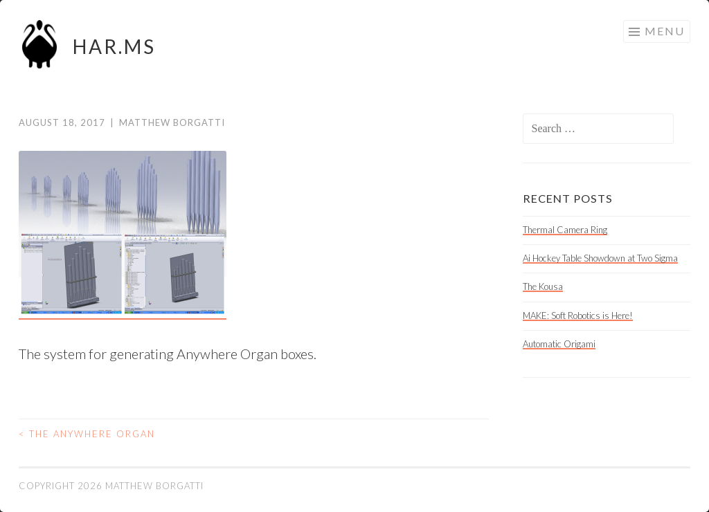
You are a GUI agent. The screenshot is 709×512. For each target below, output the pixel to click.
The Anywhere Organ (87, 433)
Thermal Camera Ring (565, 229)
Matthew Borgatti (172, 122)
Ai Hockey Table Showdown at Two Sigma (600, 258)
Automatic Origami (559, 343)
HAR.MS (114, 46)
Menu (665, 30)
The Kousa (543, 286)
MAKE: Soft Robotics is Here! (578, 315)
